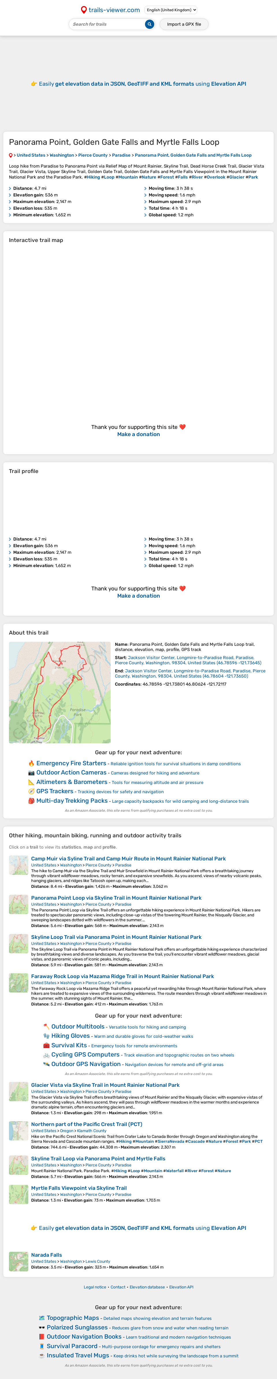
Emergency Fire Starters (71, 763)
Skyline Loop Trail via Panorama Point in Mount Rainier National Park (116, 937)
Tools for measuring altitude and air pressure (157, 782)
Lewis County (97, 1261)
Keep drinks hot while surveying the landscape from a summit (176, 1356)
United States (43, 865)
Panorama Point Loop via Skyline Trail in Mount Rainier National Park (116, 898)
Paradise (123, 865)
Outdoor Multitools (78, 1026)
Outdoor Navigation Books (84, 1336)
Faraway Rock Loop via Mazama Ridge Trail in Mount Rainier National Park (122, 976)
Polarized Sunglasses (77, 1327)
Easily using (142, 83)
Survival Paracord (72, 1346)
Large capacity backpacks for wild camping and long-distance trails (180, 801)
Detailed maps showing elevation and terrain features (157, 1318)
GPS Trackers (54, 791)
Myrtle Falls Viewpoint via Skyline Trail (79, 1188)
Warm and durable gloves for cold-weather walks (143, 1036)
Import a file (184, 24)
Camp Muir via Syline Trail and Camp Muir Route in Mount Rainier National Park (128, 858)
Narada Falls (46, 1255)
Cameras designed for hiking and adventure (155, 773)
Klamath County (92, 1130)
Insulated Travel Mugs (78, 1355)
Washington (71, 865)
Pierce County (98, 865)
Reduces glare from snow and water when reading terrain (170, 1328)
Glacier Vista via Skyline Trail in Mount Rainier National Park (105, 1085)
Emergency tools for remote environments (134, 1045)
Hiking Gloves (70, 1035)
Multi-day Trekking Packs (72, 800)
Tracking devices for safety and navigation (121, 791)
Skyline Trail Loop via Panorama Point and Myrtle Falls (98, 1158)
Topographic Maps (73, 1317)
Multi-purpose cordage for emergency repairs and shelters (161, 1346)
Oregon (66, 1130)
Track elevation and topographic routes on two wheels (179, 1055)
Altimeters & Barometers (71, 781)
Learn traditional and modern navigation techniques (178, 1337)
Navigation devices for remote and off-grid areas (174, 1064)
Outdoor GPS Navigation (86, 1063)
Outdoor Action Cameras (71, 772)
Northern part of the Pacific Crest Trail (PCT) (86, 1124)
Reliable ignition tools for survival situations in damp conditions (176, 763)
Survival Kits (69, 1045)
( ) (188, 660)
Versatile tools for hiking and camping (147, 1027)
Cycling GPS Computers (85, 1054)
